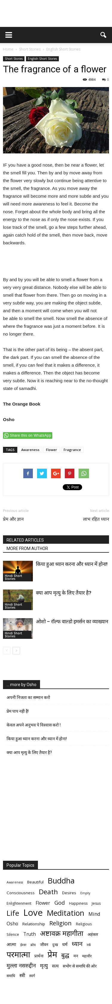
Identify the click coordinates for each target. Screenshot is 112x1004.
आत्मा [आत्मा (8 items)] (11, 944)
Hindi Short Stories (13, 577)
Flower (51, 449)
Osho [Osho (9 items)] (12, 924)
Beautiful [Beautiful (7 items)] (35, 882)
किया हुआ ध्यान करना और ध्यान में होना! (72, 564)
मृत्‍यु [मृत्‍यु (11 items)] (44, 965)
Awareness (30, 449)
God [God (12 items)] (59, 902)
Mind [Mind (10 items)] (94, 914)
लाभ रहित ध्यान (96, 519)
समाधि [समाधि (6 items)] (11, 975)
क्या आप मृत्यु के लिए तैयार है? (63, 593)
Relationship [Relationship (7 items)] (33, 924)
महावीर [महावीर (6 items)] (87, 956)
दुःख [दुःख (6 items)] (55, 944)
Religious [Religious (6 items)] (84, 924)
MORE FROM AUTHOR (27, 548)
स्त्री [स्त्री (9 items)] (22, 975)
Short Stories (14, 59)
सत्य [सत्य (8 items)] (55, 966)
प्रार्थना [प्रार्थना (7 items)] (38, 956)
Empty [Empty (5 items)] (85, 893)
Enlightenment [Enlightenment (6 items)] (19, 903)
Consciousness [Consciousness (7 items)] (21, 892)
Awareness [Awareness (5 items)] (15, 882)
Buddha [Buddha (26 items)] (61, 880)
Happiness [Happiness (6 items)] (78, 903)
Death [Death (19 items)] (48, 892)
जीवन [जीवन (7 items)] (44, 944)
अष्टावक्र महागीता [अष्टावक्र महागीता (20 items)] (61, 933)
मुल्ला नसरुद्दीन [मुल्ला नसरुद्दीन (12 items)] (21, 965)
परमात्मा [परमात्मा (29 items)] (18, 954)
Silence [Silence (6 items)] (13, 934)
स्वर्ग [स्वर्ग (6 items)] (32, 975)
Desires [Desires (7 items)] (69, 892)
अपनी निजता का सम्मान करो (28, 697)
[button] (103, 35)
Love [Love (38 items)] (33, 912)
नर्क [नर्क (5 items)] (89, 945)
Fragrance (72, 449)
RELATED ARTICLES (25, 540)
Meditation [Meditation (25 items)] (65, 913)
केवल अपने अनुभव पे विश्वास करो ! (34, 725)
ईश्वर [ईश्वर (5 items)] (23, 945)
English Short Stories (42, 59)
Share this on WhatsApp (30, 435)
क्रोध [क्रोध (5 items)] (33, 945)
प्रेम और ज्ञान (13, 519)
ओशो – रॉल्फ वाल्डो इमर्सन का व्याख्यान (72, 621)
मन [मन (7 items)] (75, 956)
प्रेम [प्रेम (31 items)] (52, 954)
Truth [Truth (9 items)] (29, 934)
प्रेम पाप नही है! (18, 711)
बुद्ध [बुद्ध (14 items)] (65, 955)
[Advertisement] (56, 262)
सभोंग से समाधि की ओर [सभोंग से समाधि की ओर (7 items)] (79, 966)
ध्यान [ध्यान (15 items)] (77, 944)
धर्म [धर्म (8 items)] (64, 944)
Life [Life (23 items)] (13, 913)
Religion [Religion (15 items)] (60, 923)
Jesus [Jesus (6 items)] (96, 903)
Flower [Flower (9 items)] (43, 903)
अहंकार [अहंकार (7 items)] (93, 934)
